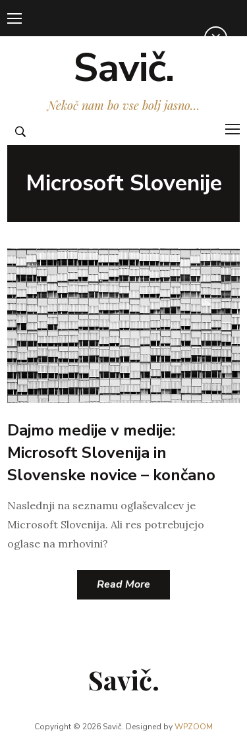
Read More (123, 584)
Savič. (123, 68)
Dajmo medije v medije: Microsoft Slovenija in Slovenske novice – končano (111, 452)
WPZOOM (194, 726)
